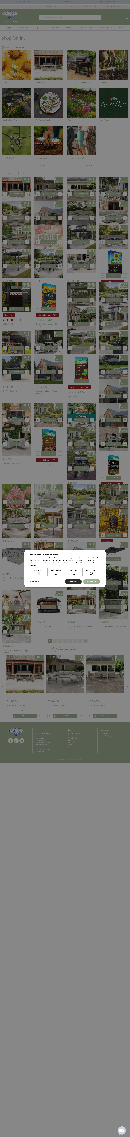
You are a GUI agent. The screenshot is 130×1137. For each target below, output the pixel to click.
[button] (37, 581)
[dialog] (65, 568)
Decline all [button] (73, 581)
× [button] (102, 552)
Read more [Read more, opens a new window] (40, 565)
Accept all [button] (91, 581)
